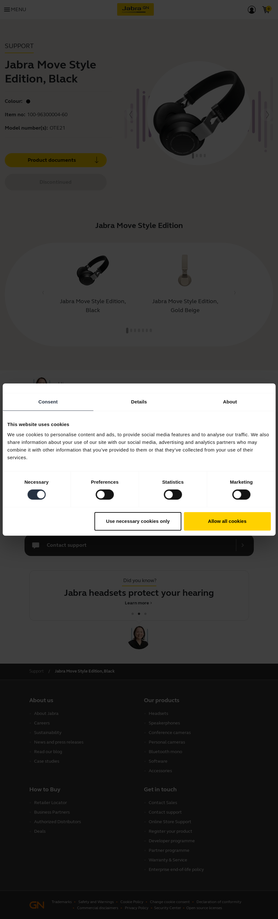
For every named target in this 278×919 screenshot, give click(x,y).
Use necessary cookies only (138, 521)
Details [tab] (139, 401)
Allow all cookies (227, 521)
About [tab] (230, 401)
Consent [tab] (48, 401)
